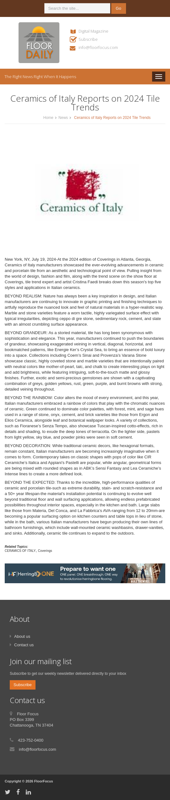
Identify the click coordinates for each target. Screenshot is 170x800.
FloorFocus (43, 781)
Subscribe (88, 39)
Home (48, 117)
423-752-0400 (30, 740)
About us (22, 636)
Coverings (45, 550)
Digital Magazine (93, 31)
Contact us (24, 645)
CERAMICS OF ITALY (20, 550)
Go (118, 8)
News (63, 117)
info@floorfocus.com (98, 47)
